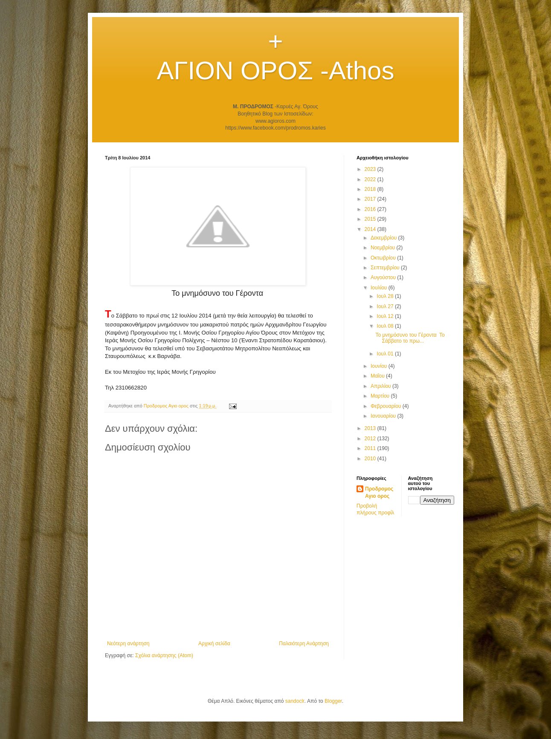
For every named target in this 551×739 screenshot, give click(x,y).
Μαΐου (378, 376)
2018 (371, 189)
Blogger (333, 701)
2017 (371, 199)
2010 (371, 459)
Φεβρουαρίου (387, 406)
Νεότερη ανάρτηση (128, 644)
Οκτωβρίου (384, 258)
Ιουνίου (380, 366)
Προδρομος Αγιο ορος (379, 492)
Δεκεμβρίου (384, 238)
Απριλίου (381, 386)
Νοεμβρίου (384, 248)
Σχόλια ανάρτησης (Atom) (164, 655)
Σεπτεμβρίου (386, 268)
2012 (371, 439)
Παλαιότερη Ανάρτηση (304, 644)
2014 (371, 229)
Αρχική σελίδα (214, 644)
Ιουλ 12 (386, 316)
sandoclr (294, 701)
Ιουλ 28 (386, 296)
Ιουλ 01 (386, 354)
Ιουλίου (380, 288)
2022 (371, 179)
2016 (371, 209)
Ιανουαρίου (384, 416)
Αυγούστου (384, 277)
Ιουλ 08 (386, 326)
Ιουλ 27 (386, 306)
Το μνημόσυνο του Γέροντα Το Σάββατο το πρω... (409, 338)
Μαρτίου (381, 396)
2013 (371, 428)
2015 (371, 219)
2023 (371, 169)
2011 (371, 448)
